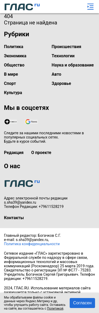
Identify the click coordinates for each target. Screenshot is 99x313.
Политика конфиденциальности (32, 244)
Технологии (63, 55)
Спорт (10, 83)
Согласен (82, 303)
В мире (11, 74)
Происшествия (66, 46)
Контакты (14, 217)
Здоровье (61, 83)
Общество (14, 65)
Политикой (55, 308)
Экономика (15, 55)
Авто (57, 74)
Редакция (13, 152)
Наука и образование (73, 65)
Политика (13, 46)
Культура (13, 92)
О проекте (41, 152)
